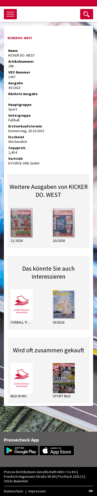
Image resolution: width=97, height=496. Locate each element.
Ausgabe (15, 83)
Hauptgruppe (20, 104)
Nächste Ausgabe (23, 93)
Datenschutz (13, 491)
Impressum (37, 491)
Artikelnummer (21, 61)
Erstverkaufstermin (25, 126)
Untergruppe (19, 115)
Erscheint (16, 137)
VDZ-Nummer (19, 72)
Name (13, 50)
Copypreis (17, 147)
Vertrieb (15, 158)
